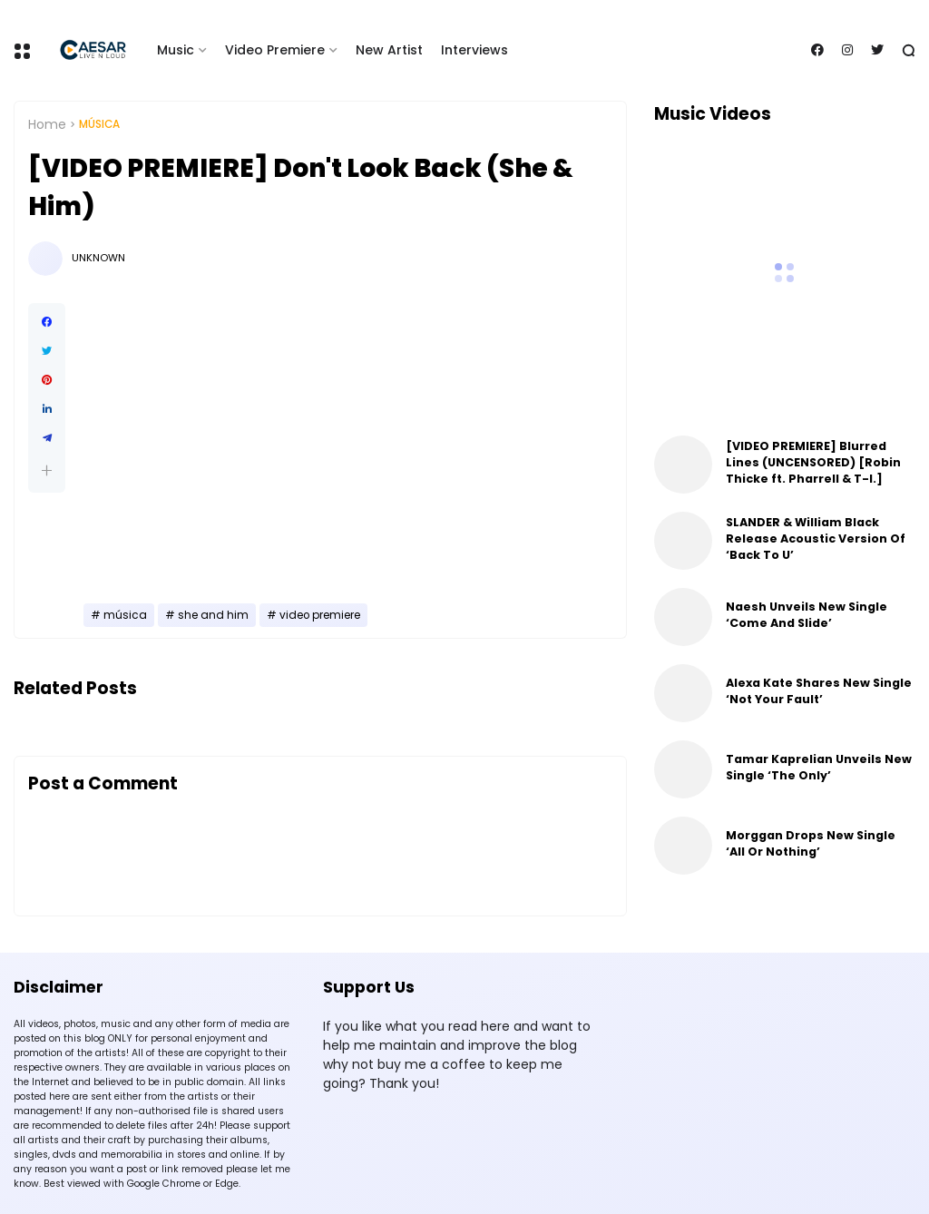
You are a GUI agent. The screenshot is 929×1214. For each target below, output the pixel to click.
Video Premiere (275, 50)
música (99, 124)
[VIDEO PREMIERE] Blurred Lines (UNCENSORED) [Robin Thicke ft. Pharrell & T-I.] (813, 462)
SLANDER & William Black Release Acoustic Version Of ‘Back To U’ (815, 538)
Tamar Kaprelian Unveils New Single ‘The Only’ (819, 767)
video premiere (319, 615)
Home (47, 124)
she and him (213, 615)
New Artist (389, 50)
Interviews (474, 50)
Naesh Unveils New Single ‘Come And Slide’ (806, 615)
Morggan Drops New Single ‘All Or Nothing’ (810, 843)
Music (175, 50)
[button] (47, 470)
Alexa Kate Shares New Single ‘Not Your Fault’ (819, 691)
